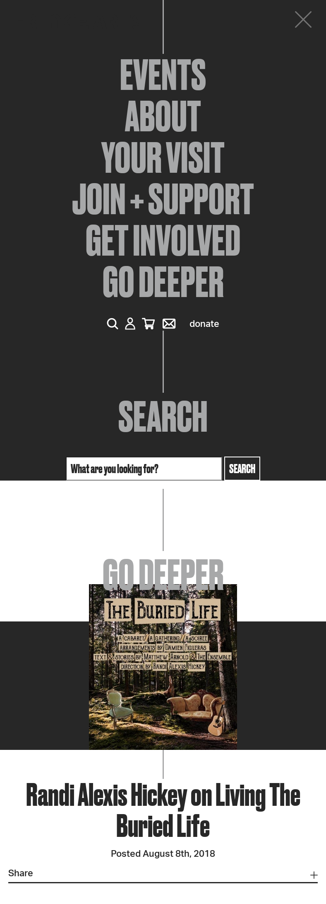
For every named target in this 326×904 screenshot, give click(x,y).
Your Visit (163, 157)
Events (163, 74)
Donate (204, 324)
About (163, 116)
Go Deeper (163, 281)
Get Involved (163, 240)
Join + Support (163, 198)
